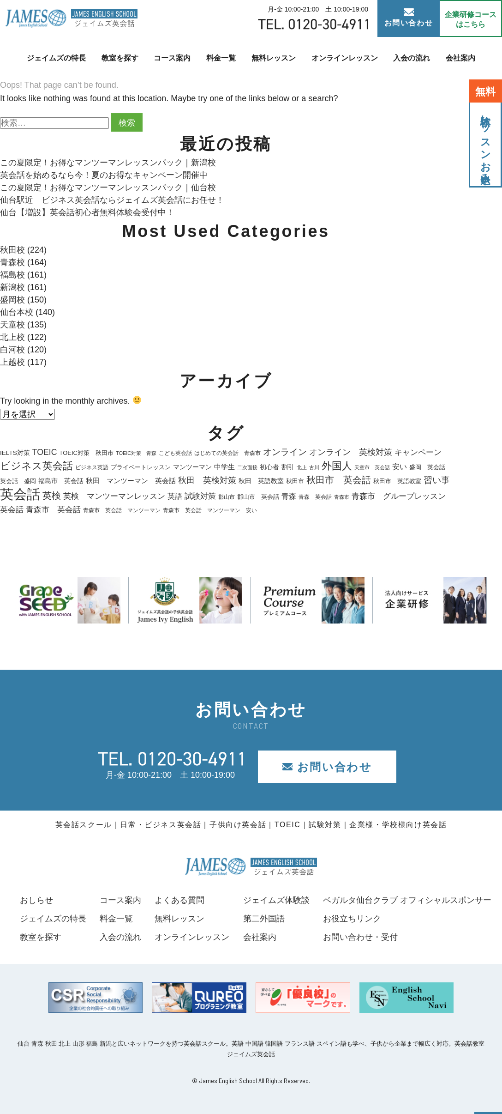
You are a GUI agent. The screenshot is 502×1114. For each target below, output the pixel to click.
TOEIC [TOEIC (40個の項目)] (44, 452)
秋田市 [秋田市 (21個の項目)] (295, 481)
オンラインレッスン (344, 58)
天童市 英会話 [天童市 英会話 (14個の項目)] (372, 467)
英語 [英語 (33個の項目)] (174, 496)
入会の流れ (411, 58)
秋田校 (12, 249)
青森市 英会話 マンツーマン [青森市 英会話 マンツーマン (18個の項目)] (122, 510)
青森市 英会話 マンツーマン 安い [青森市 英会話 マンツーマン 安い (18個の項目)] (210, 510)
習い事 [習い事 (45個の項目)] (437, 480)
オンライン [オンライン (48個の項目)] (285, 452)
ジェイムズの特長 (56, 58)
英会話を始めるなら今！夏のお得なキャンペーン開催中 (104, 175)
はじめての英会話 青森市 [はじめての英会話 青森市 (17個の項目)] (227, 453)
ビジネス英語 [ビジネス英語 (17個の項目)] (91, 467)
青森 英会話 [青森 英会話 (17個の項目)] (315, 497)
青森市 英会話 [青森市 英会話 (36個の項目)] (53, 509)
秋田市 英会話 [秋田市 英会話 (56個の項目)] (338, 480)
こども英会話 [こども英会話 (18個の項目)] (175, 453)
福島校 (12, 274)
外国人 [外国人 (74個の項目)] (337, 466)
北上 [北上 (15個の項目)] (302, 467)
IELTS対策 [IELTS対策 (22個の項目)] (15, 452)
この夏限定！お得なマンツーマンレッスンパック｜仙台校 (108, 187)
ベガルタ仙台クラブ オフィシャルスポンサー (407, 900)
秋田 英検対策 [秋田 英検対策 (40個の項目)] (207, 480)
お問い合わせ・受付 (360, 937)
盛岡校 (12, 299)
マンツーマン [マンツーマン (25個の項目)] (192, 467)
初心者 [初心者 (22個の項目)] (269, 467)
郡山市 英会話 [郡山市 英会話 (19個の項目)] (258, 497)
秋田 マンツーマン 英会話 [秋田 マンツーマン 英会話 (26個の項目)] (131, 480)
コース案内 (172, 58)
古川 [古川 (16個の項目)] (314, 467)
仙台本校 (16, 312)
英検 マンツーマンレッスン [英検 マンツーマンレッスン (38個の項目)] (114, 496)
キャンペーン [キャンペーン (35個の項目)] (418, 452)
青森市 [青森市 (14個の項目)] (341, 497)
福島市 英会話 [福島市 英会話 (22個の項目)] (61, 481)
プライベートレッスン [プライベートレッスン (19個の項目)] (141, 467)
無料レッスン (273, 58)
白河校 (12, 349)
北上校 (12, 337)
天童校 (12, 324)
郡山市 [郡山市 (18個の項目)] (226, 497)
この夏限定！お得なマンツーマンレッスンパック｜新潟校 (108, 162)
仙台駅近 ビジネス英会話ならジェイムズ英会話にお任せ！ (112, 200)
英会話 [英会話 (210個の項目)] (20, 494)
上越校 (12, 362)
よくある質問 (179, 900)
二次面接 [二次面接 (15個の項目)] (247, 467)
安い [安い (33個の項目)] (399, 466)
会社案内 (460, 58)
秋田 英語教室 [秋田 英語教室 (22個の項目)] (261, 481)
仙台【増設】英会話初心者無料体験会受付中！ (87, 212)
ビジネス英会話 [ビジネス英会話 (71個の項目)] (36, 466)
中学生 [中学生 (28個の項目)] (224, 467)
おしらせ (36, 900)
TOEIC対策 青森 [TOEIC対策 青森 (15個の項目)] (136, 453)
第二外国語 (264, 918)
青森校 (12, 262)
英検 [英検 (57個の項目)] (51, 495)
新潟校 (12, 287)
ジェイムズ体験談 (276, 900)
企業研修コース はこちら (470, 19)
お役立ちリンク (352, 918)
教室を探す (120, 58)
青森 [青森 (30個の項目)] (288, 496)
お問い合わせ (408, 17)
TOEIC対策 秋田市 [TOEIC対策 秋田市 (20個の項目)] (87, 452)
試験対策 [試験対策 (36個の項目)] (200, 496)
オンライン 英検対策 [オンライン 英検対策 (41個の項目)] (350, 452)
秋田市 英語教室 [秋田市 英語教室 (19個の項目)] (397, 481)
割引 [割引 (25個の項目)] (287, 467)
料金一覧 (221, 58)
